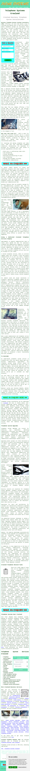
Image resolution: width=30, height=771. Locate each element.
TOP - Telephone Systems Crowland (10, 748)
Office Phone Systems (13, 729)
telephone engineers (20, 414)
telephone (3, 533)
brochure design (22, 704)
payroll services (12, 702)
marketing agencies (14, 697)
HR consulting (12, 705)
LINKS (13, 7)
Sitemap (2, 761)
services (19, 708)
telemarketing (16, 695)
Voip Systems (9, 730)
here (2, 647)
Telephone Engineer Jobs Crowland (10, 742)
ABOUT (17, 7)
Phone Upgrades (17, 724)
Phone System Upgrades (13, 720)
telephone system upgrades (20, 584)
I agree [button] (10, 767)
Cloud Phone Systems (19, 730)
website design (13, 698)
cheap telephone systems (18, 596)
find (6, 617)
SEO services (23, 701)
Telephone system (5, 401)
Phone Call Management (18, 723)
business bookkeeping (21, 707)
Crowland (5, 403)
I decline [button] (15, 767)
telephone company (20, 66)
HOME (10, 7)
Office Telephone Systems (16, 721)
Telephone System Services (15, 731)
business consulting (6, 701)
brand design (17, 699)
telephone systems (11, 26)
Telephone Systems (12, 726)
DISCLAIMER (26, 7)
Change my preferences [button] (22, 767)
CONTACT (20, 7)
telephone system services (9, 691)
